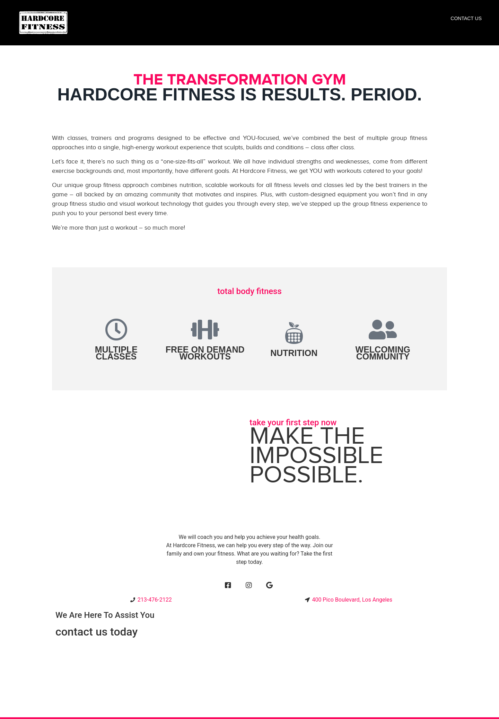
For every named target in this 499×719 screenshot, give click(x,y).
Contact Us (466, 18)
